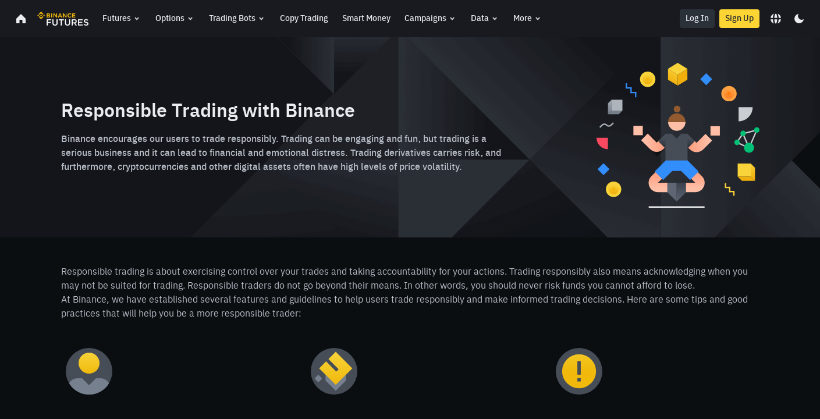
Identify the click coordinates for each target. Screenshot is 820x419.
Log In (697, 19)
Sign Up (739, 19)
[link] (21, 18)
